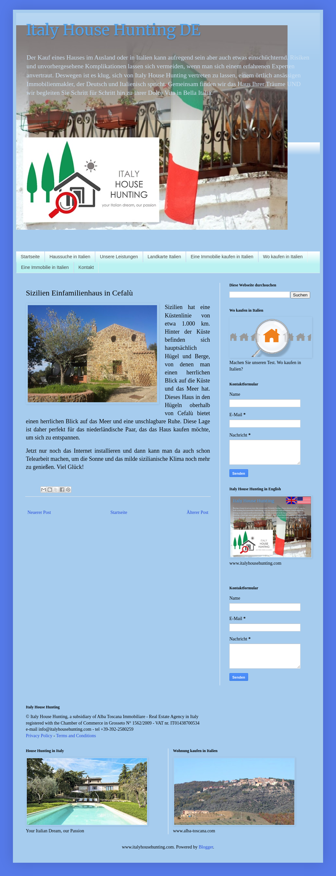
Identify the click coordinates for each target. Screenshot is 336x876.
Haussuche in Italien (69, 256)
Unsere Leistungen (119, 256)
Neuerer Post (39, 512)
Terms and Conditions (76, 735)
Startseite (30, 256)
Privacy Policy (39, 735)
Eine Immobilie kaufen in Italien (222, 256)
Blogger (206, 847)
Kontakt (86, 267)
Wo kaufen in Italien (283, 256)
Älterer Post (197, 512)
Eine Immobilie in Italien (45, 267)
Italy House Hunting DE (113, 29)
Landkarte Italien (164, 256)
